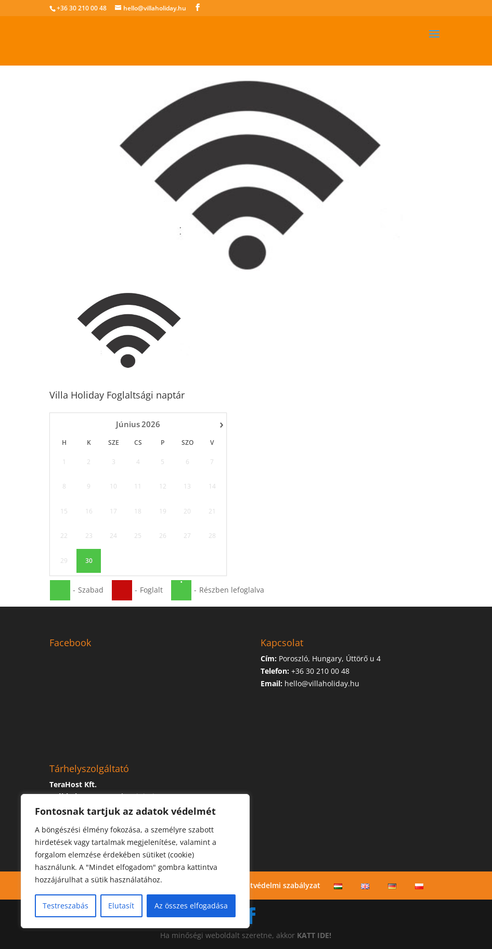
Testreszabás (65, 905)
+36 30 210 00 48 (82, 8)
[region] (135, 861)
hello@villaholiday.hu (321, 683)
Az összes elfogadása (191, 905)
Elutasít (121, 905)
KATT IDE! (314, 935)
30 (88, 561)
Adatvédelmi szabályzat (278, 885)
